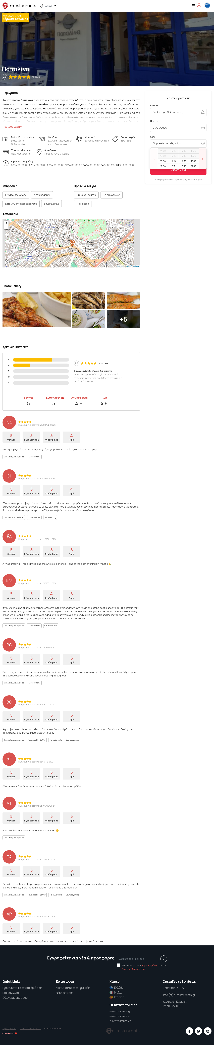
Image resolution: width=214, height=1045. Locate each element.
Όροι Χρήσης (9, 1028)
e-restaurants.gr (120, 1011)
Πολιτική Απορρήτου (133, 968)
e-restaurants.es (120, 1021)
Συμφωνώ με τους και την (141, 966)
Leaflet (120, 266)
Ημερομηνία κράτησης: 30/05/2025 (37, 583)
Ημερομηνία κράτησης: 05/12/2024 (36, 805)
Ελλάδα (117, 987)
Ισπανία (117, 997)
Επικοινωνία (11, 993)
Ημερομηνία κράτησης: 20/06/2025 (37, 539)
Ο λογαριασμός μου (15, 997)
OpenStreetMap (132, 266)
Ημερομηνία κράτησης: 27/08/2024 (37, 916)
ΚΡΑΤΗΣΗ (178, 170)
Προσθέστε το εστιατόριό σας (22, 988)
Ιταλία (116, 992)
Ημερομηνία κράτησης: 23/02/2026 (37, 424)
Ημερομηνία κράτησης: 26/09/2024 (37, 859)
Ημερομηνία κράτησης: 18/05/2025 (36, 647)
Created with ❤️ (10, 1033)
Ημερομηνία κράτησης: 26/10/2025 (36, 478)
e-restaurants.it (120, 1016)
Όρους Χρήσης (150, 965)
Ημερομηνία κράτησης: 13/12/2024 (36, 761)
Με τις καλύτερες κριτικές (73, 988)
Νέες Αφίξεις (64, 993)
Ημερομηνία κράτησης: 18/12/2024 (36, 704)
